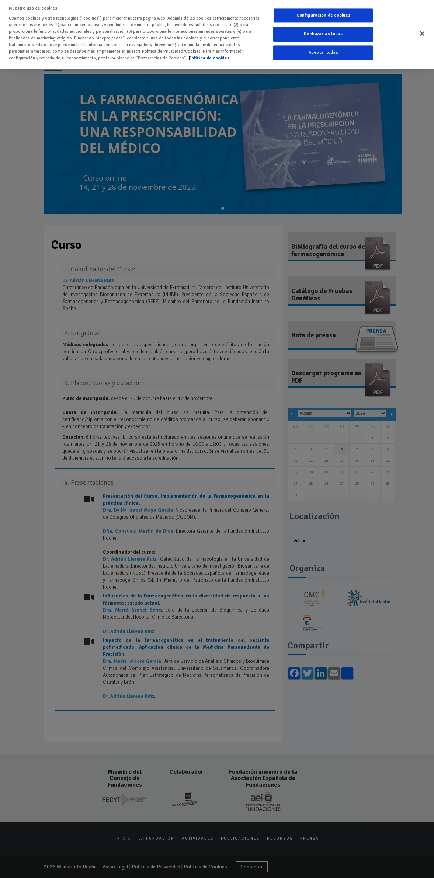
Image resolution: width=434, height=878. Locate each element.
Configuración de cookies (323, 14)
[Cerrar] (422, 32)
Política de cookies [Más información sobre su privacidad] (209, 56)
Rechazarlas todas (323, 32)
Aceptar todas (323, 51)
